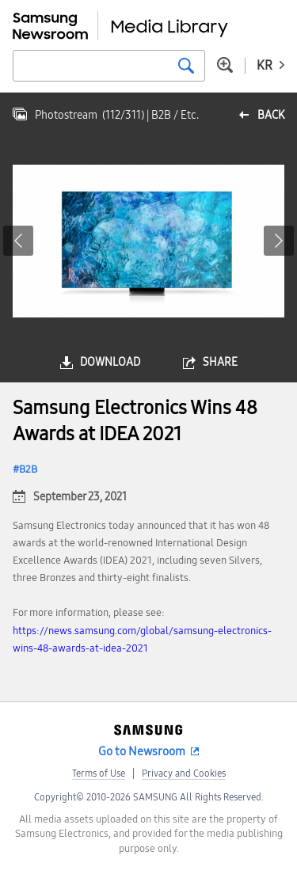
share (220, 362)
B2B (28, 469)
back (270, 115)
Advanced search (225, 65)
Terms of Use (98, 773)
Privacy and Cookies (184, 773)
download (110, 362)
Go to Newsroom (141, 751)
